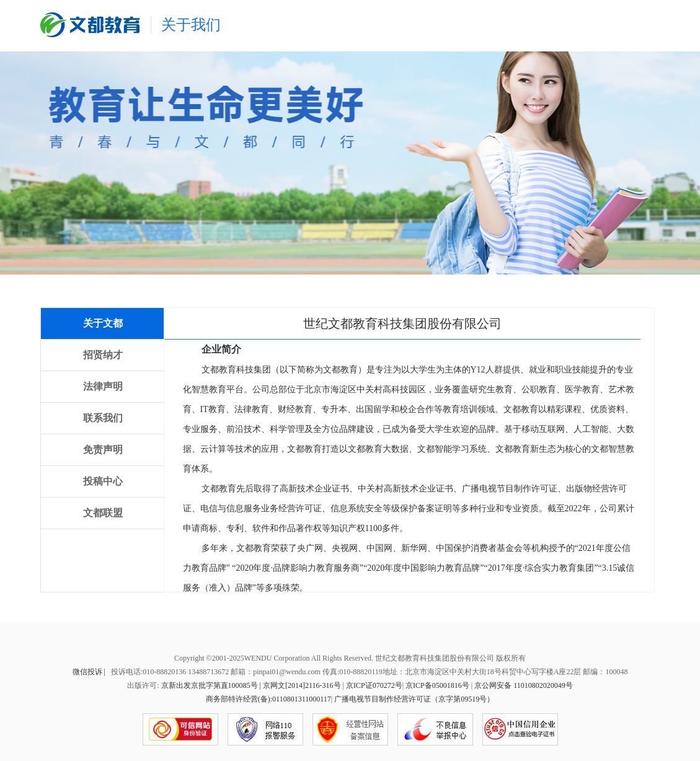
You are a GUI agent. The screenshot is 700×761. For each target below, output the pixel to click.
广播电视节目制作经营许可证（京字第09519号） (414, 699)
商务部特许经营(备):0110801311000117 (268, 699)
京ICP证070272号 (374, 685)
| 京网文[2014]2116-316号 (300, 685)
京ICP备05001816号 (437, 685)
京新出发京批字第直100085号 (209, 685)
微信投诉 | (90, 671)
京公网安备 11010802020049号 (523, 685)
